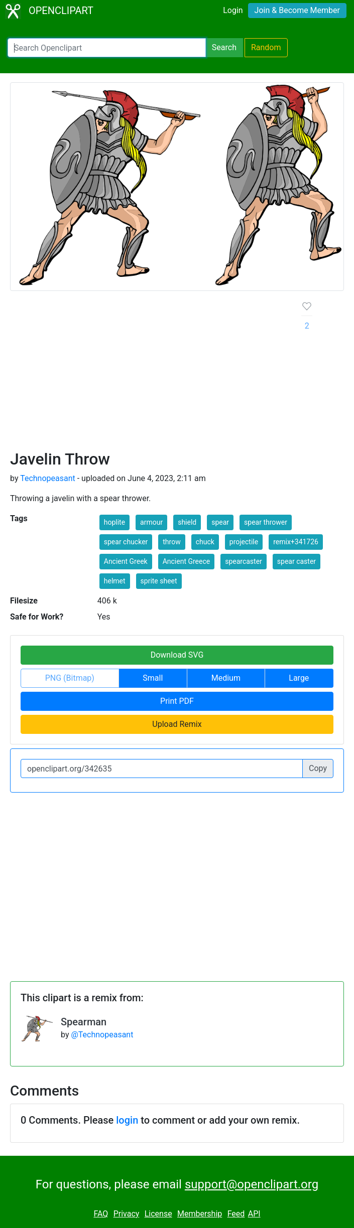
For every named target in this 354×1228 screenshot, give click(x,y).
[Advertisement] (148, 374)
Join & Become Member (297, 10)
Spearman (83, 1022)
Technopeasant (47, 478)
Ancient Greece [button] (186, 561)
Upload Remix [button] (176, 724)
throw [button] (171, 542)
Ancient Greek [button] (126, 561)
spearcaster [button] (243, 561)
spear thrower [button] (265, 522)
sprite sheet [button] (159, 581)
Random (266, 47)
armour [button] (151, 522)
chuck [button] (205, 542)
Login (233, 10)
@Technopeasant (102, 1034)
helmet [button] (115, 581)
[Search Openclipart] (107, 47)
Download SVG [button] (177, 655)
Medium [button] (226, 678)
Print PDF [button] (177, 701)
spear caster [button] (296, 561)
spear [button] (220, 522)
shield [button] (187, 522)
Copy (318, 768)
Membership (199, 1213)
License (158, 1213)
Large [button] (299, 678)
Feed (236, 1213)
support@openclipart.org (251, 1184)
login (127, 1120)
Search (224, 47)
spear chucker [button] (126, 542)
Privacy (126, 1213)
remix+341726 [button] (295, 542)
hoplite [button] (114, 522)
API (254, 1213)
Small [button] (153, 678)
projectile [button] (243, 542)
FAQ (100, 1213)
